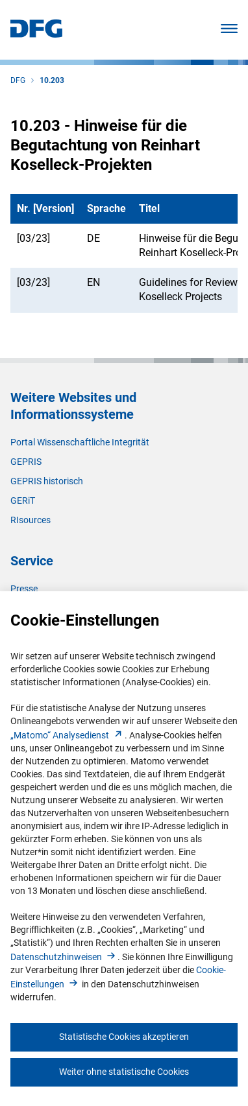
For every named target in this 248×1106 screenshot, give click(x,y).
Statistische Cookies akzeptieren (124, 1036)
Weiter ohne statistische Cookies (124, 1071)
